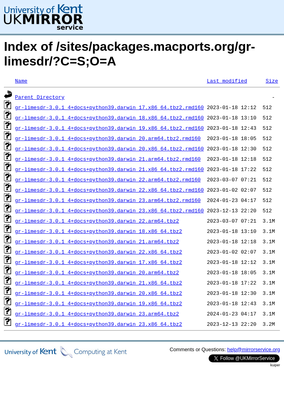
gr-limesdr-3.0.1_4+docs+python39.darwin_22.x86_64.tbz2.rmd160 (109, 189)
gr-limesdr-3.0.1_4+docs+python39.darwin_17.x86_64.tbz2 (98, 261)
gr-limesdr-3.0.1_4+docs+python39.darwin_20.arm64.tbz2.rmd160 (108, 138)
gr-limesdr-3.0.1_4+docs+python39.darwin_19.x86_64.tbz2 (98, 303)
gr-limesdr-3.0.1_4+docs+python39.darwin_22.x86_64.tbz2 (98, 251)
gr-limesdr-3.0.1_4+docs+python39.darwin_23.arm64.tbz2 (97, 313)
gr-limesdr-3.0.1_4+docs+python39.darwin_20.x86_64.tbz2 (98, 292)
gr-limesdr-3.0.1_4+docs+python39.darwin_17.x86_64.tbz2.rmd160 (109, 107)
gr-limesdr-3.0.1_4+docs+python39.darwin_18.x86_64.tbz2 (98, 231)
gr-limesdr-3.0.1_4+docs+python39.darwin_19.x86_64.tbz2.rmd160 (109, 127)
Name (21, 80)
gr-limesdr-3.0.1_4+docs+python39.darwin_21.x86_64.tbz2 (98, 282)
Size (272, 80)
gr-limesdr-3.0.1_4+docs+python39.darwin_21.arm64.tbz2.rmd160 (108, 158)
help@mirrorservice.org (253, 349)
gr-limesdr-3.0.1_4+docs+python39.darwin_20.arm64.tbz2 (97, 272)
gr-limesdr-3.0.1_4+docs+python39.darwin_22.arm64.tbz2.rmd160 (108, 179)
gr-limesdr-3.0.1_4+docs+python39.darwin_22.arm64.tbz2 (97, 220)
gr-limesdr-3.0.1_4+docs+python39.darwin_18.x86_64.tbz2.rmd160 (109, 117)
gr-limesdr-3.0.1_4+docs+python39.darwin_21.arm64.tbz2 (97, 241)
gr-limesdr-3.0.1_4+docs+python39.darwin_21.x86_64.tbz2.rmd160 (109, 169)
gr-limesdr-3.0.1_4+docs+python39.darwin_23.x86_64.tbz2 (98, 323)
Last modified (227, 80)
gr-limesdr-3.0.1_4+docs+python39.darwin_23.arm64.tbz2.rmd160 (108, 200)
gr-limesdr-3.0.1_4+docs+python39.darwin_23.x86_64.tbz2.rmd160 (109, 210)
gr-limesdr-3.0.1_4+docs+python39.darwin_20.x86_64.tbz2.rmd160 (109, 148)
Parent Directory (40, 96)
